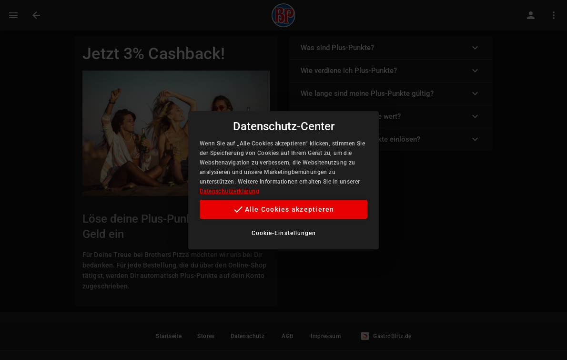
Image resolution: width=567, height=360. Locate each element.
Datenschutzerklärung (229, 191)
